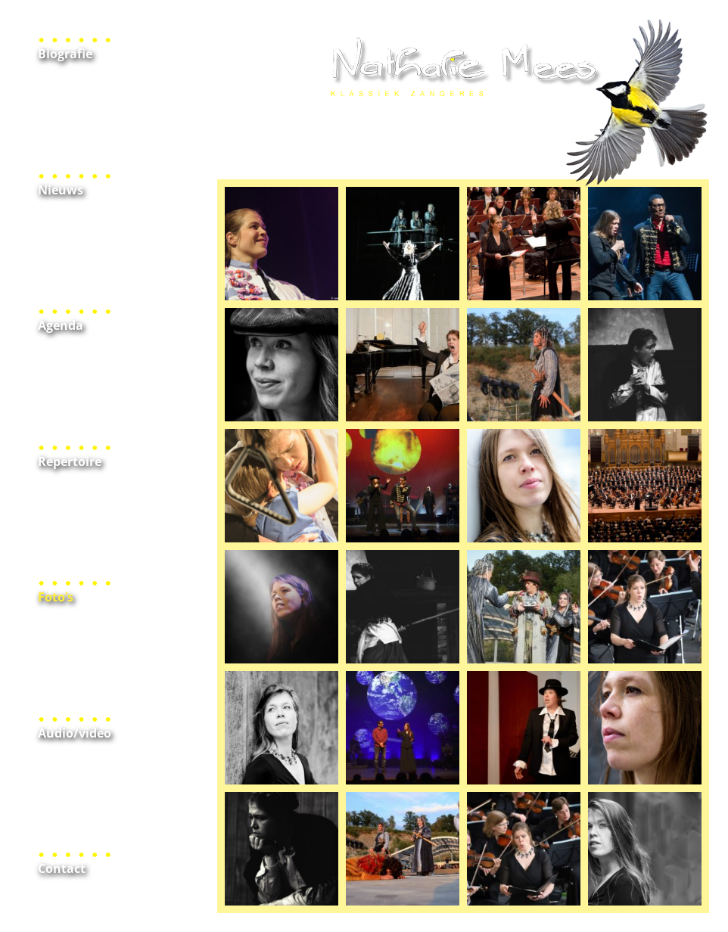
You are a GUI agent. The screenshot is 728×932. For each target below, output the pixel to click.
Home (463, 103)
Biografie (65, 53)
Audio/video (74, 733)
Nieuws (60, 190)
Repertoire (69, 461)
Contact (62, 868)
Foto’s (55, 597)
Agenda (60, 325)
